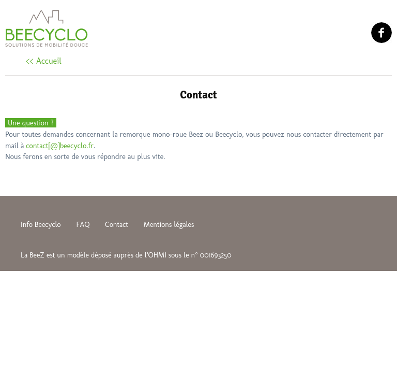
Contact (116, 224)
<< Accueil (44, 61)
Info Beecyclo (40, 224)
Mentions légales (169, 224)
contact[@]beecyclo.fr (60, 145)
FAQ (82, 224)
